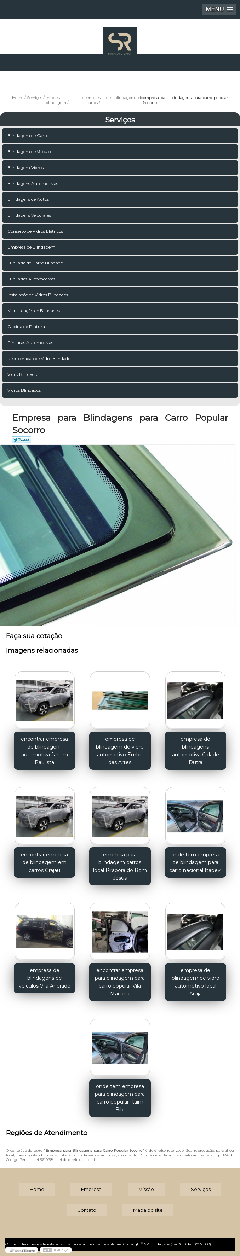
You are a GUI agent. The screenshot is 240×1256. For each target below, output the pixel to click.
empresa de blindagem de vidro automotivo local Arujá (195, 982)
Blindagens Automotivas (33, 183)
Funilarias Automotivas (31, 278)
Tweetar (21, 439)
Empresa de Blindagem (31, 247)
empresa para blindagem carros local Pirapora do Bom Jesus (120, 866)
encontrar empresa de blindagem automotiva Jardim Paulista (44, 751)
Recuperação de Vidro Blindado (39, 358)
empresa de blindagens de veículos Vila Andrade (44, 978)
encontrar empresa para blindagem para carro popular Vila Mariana (120, 982)
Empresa (91, 1189)
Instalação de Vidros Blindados (38, 294)
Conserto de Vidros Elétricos (35, 231)
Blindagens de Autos (28, 199)
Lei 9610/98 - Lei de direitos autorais (65, 1159)
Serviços (120, 120)
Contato (86, 1210)
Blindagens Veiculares (29, 215)
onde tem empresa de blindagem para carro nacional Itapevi (195, 862)
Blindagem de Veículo (29, 151)
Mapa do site (148, 1210)
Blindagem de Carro (28, 135)
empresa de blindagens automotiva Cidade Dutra (195, 751)
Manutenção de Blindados (34, 310)
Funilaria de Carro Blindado (35, 263)
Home (37, 1189)
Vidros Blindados (24, 390)
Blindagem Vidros (26, 167)
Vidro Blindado (22, 374)
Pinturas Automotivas (30, 342)
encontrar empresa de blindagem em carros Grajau (44, 862)
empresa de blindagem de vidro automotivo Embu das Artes (120, 751)
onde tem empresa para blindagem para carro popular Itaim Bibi (120, 1098)
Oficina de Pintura (26, 326)
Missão (146, 1189)
